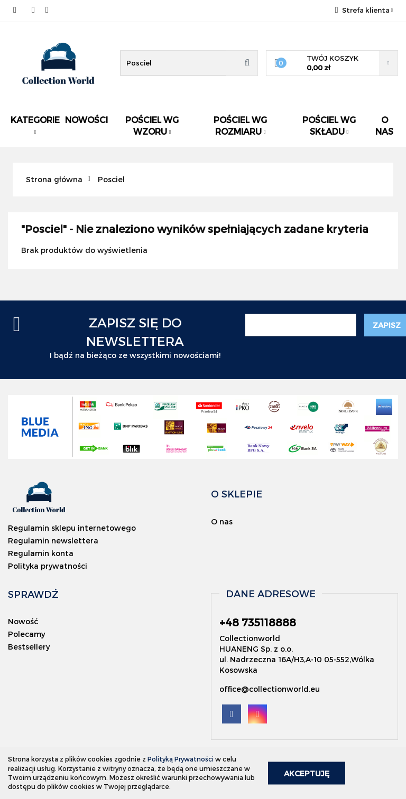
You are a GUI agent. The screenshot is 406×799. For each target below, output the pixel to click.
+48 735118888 (17, 10)
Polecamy (26, 633)
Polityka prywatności (47, 565)
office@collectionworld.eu (269, 688)
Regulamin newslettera (53, 540)
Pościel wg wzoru (152, 125)
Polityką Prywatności (180, 759)
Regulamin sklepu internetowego (72, 527)
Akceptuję (306, 772)
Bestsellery (29, 646)
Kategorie (35, 125)
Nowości (86, 120)
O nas (384, 125)
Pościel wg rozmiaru (240, 125)
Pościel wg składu (329, 125)
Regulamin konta (40, 553)
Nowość (23, 621)
